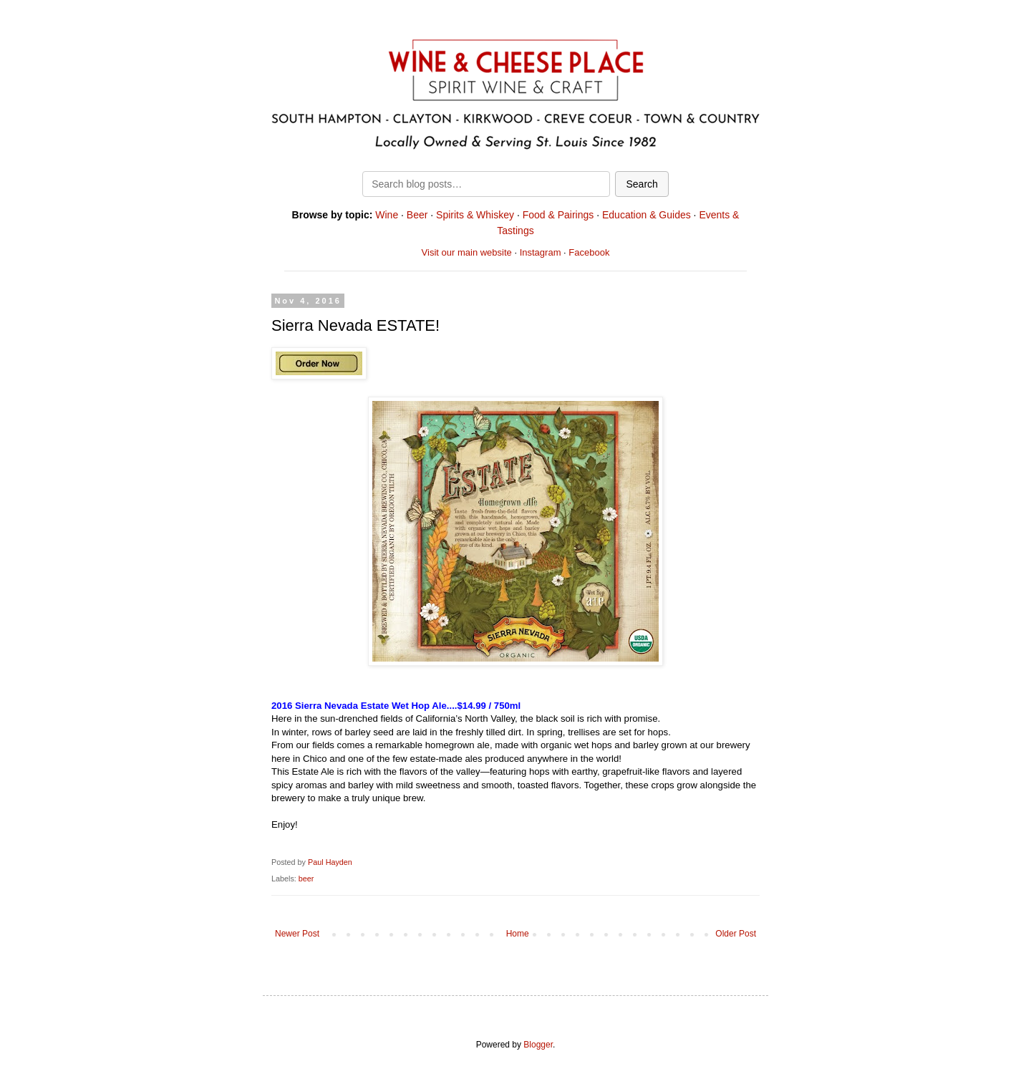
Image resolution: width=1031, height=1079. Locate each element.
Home (517, 934)
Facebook (588, 252)
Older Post (735, 934)
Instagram (540, 252)
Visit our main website (467, 252)
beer (306, 878)
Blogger (538, 1045)
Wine (386, 215)
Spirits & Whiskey (475, 215)
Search (641, 184)
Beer (417, 215)
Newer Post (297, 934)
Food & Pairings (558, 215)
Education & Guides (646, 215)
